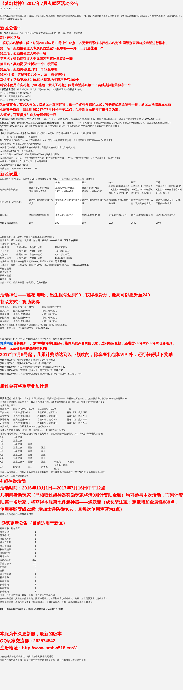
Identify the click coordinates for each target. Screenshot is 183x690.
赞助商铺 (6, 343)
